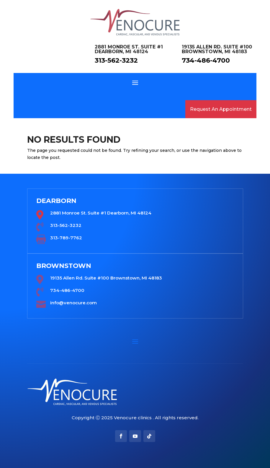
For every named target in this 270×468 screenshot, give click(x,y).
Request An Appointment (221, 109)
